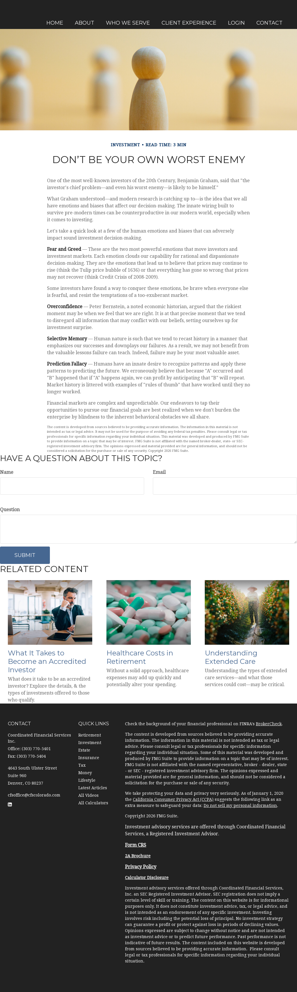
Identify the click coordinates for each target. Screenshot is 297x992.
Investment (89, 742)
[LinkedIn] (6, 347)
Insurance (88, 757)
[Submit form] (25, 555)
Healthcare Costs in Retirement (139, 657)
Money (85, 772)
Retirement (89, 735)
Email (159, 472)
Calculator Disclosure (147, 877)
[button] (123, 14)
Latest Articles (92, 787)
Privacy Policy (140, 866)
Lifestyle (86, 780)
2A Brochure (138, 856)
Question (10, 509)
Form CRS (135, 845)
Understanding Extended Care (231, 657)
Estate (84, 750)
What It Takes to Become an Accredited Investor (47, 661)
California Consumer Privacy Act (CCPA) (173, 799)
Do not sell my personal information (240, 805)
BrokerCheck (269, 723)
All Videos (88, 795)
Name (6, 472)
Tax (82, 765)
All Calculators (93, 803)
